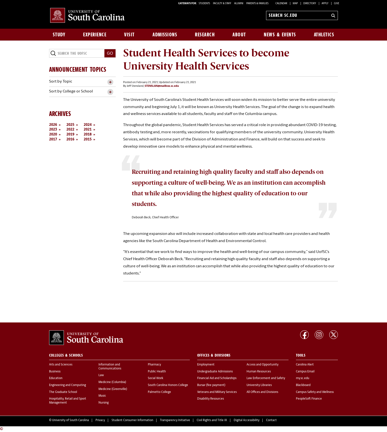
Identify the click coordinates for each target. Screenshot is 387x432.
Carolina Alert (305, 364)
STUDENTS (205, 3)
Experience (94, 35)
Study (59, 35)
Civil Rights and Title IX (212, 420)
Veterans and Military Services (217, 392)
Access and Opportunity (262, 364)
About (239, 35)
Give (336, 3)
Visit (129, 35)
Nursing (103, 402)
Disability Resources (210, 398)
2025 (70, 125)
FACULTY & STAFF (222, 3)
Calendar (281, 3)
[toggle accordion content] (110, 82)
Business (54, 371)
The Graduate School (63, 392)
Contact (271, 420)
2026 (53, 125)
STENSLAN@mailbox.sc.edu (162, 86)
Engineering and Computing (67, 385)
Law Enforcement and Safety (266, 378)
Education (55, 378)
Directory (309, 3)
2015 (88, 139)
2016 (70, 139)
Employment (205, 364)
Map (295, 3)
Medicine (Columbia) (112, 382)
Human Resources (259, 371)
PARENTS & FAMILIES (257, 3)
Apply (325, 3)
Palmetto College (159, 392)
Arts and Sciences (60, 364)
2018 (88, 134)
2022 (70, 130)
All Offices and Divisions (262, 392)
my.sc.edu (302, 378)
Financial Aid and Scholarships (216, 378)
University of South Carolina (70, 420)
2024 (88, 125)
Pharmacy (154, 364)
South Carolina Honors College (168, 385)
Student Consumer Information (132, 420)
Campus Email (305, 371)
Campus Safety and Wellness (315, 392)
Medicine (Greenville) (112, 389)
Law (101, 375)
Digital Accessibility (246, 420)
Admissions (165, 35)
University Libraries (259, 385)
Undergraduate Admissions (215, 371)
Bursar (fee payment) (211, 385)
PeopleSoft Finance (309, 398)
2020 (53, 134)
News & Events (280, 35)
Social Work (155, 378)
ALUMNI (238, 3)
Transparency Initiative (175, 420)
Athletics (324, 35)
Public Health (157, 371)
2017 (53, 139)
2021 (88, 130)
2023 (53, 130)
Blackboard (303, 385)
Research (205, 35)
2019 (70, 134)
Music (102, 395)
